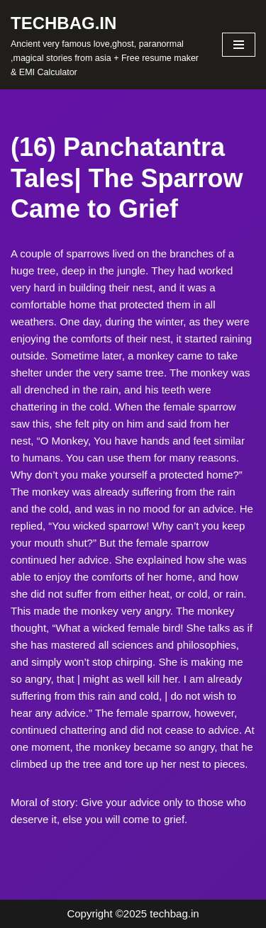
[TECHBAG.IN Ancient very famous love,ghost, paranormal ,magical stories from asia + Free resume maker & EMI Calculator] (106, 44)
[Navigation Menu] (238, 45)
